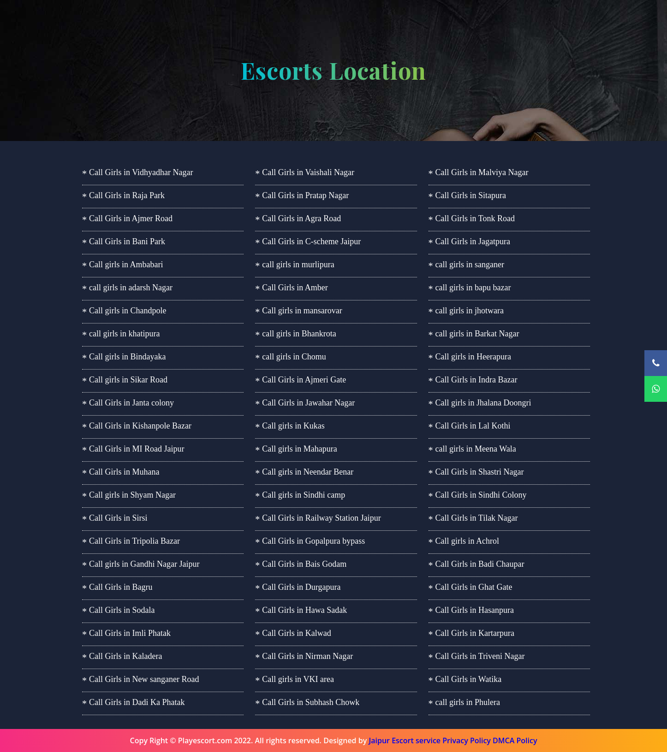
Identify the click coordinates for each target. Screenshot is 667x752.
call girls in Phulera (467, 702)
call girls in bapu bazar (473, 287)
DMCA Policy (515, 740)
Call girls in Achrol (467, 541)
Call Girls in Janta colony (131, 402)
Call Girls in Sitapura (470, 195)
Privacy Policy (466, 740)
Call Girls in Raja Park (127, 195)
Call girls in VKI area (298, 679)
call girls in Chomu (294, 356)
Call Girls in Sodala (122, 610)
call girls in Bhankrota (299, 333)
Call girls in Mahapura (299, 448)
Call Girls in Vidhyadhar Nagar (141, 172)
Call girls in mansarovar (302, 310)
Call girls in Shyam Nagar (132, 494)
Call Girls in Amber (295, 287)
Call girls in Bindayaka (127, 356)
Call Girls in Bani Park (127, 241)
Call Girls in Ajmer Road (131, 218)
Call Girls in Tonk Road (475, 218)
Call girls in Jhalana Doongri (483, 402)
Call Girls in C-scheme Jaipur (311, 241)
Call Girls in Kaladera (125, 656)
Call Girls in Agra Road (301, 218)
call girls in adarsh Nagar (131, 287)
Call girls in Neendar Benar (307, 471)
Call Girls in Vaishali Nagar (308, 172)
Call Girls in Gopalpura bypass (313, 541)
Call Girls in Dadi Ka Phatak (137, 702)
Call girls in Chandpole (127, 310)
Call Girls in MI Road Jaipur (136, 448)
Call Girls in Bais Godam (304, 564)
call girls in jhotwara (469, 310)
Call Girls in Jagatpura (472, 241)
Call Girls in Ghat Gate (473, 587)
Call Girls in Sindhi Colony (481, 494)
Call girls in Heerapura (473, 356)
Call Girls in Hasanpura (474, 610)
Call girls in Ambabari (126, 264)
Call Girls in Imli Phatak (130, 633)
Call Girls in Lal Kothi (473, 425)
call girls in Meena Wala (475, 448)
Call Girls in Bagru (121, 587)
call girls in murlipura (298, 264)
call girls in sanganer (469, 264)
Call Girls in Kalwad (296, 633)
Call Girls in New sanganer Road (144, 679)
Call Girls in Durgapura (301, 587)
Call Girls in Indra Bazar (476, 379)
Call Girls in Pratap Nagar (305, 195)
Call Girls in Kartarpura (474, 633)
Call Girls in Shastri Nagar (479, 471)
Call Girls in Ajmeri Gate (304, 379)
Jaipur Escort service (405, 740)
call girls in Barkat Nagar (477, 333)
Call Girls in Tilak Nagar (476, 518)
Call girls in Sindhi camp (303, 494)
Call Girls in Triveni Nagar (480, 656)
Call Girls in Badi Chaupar (479, 564)
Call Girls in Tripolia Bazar (134, 541)
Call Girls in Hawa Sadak (304, 610)
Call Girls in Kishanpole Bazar (140, 425)
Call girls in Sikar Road (128, 379)
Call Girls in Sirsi (118, 518)
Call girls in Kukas (293, 425)
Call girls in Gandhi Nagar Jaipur (144, 564)
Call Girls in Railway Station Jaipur (321, 518)
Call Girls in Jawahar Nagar (308, 402)
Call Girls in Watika (468, 679)
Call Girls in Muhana (124, 471)
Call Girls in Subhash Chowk (310, 702)
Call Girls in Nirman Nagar (307, 656)
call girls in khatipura (124, 333)
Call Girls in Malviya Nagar (482, 172)
